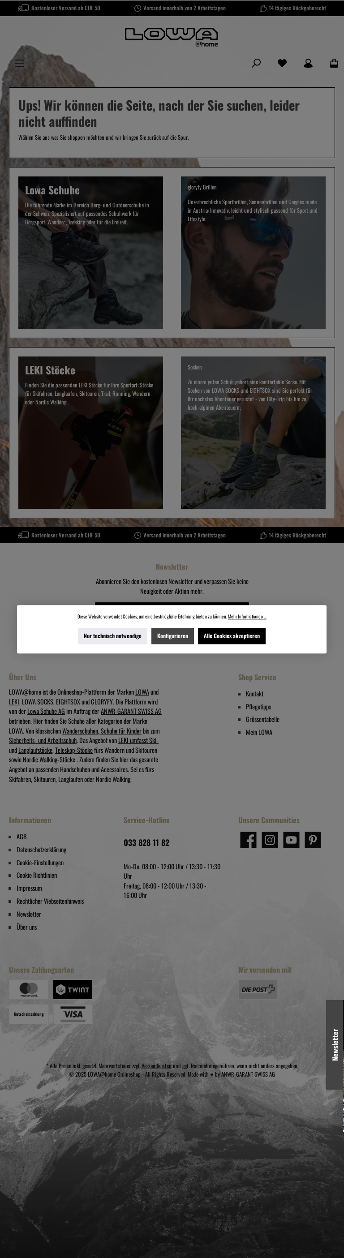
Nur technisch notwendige (113, 635)
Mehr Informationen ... (247, 616)
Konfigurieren (173, 635)
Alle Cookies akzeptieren (232, 635)
